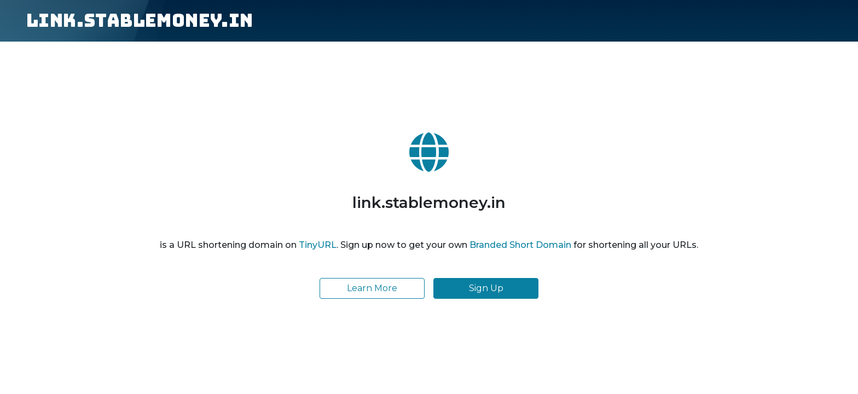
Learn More (372, 288)
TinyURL (318, 245)
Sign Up (486, 288)
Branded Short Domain (520, 245)
